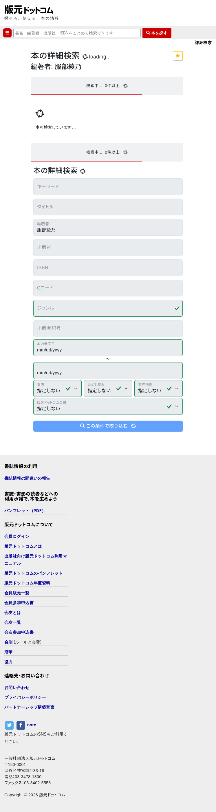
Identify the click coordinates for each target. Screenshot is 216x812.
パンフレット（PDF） (25, 510)
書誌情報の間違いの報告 (27, 478)
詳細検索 (203, 42)
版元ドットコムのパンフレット (33, 573)
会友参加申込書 (19, 632)
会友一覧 (12, 622)
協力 (8, 661)
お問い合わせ (17, 687)
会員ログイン (17, 536)
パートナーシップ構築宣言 (29, 707)
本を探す (157, 32)
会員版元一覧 (17, 592)
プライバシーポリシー (25, 697)
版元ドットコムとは (23, 546)
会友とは (12, 612)
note (31, 725)
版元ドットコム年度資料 (27, 582)
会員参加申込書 (19, 602)
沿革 (8, 651)
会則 (8, 641)
